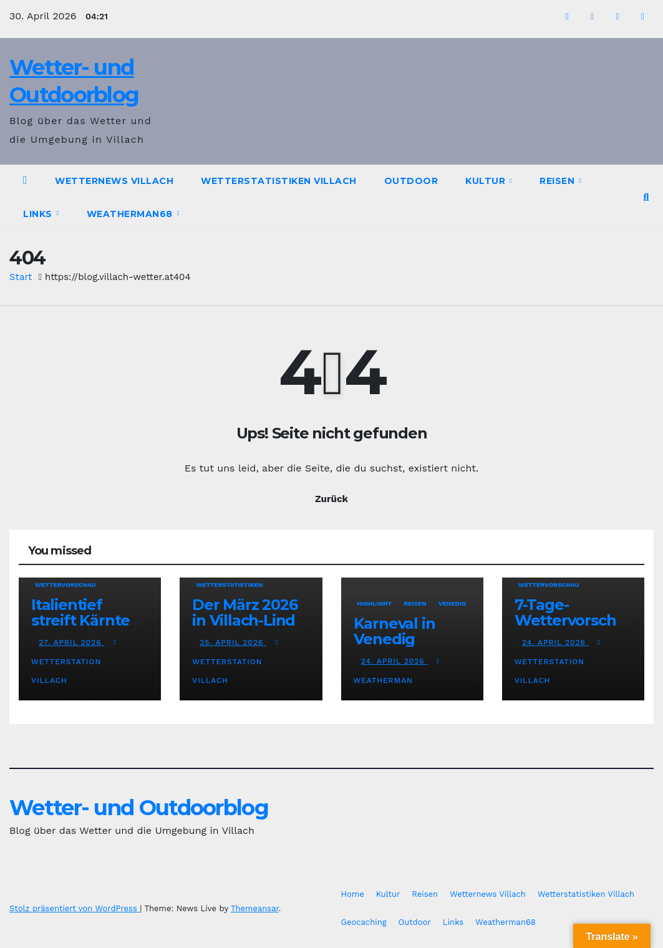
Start (20, 277)
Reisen (559, 180)
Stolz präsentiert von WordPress (74, 908)
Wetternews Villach (114, 180)
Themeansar (255, 908)
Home (352, 894)
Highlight (374, 603)
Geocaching (364, 922)
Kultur (486, 180)
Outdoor (411, 180)
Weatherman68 (131, 214)
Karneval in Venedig (394, 631)
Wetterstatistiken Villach (279, 180)
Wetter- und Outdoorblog (138, 808)
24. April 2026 (394, 661)
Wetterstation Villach (75, 662)
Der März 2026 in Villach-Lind (244, 612)
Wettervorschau (65, 584)
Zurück (331, 499)
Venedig (452, 603)
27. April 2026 (71, 642)
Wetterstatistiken (229, 584)
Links (39, 214)
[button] (646, 197)
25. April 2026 (233, 642)
